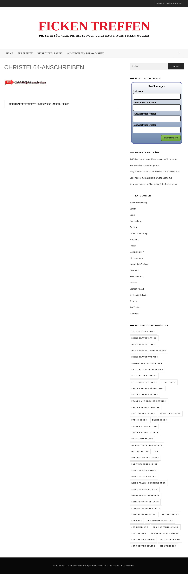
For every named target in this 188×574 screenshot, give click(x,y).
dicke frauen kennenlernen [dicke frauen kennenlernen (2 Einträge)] (149, 351)
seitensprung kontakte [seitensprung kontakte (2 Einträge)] (146, 508)
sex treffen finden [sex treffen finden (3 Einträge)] (143, 540)
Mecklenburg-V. (137, 252)
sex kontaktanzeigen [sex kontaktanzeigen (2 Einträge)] (160, 521)
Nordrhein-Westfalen (139, 264)
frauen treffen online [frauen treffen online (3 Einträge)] (146, 407)
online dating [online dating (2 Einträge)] (140, 451)
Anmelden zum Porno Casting (85, 53)
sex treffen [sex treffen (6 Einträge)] (139, 533)
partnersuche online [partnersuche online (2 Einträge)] (145, 464)
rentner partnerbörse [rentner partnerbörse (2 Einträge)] (145, 496)
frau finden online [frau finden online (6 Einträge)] (143, 414)
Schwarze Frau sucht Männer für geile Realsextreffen (154, 184)
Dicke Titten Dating (50, 53)
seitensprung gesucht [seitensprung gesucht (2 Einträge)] (145, 502)
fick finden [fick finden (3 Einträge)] (169, 382)
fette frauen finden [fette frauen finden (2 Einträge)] (144, 382)
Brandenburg (135, 221)
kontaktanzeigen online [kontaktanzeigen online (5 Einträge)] (147, 445)
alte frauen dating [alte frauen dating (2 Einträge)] (143, 332)
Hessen (133, 245)
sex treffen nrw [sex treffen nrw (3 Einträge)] (170, 540)
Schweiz (133, 301)
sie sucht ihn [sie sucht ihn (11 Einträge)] (168, 546)
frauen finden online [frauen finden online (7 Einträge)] (145, 395)
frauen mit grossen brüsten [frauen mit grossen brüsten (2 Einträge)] (149, 401)
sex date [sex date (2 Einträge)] (137, 521)
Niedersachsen (136, 258)
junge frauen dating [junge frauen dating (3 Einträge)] (144, 426)
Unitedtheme (127, 566)
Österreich (134, 270)
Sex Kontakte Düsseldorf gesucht (145, 165)
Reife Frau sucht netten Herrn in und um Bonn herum (39, 104)
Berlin (132, 215)
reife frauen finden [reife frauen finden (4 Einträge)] (144, 477)
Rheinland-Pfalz (137, 276)
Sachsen (133, 282)
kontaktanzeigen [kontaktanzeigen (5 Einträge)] (142, 439)
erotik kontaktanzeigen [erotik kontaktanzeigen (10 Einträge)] (147, 363)
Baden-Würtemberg (138, 202)
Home (9, 53)
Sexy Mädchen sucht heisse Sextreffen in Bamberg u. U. (155, 171)
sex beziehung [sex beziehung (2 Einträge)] (170, 514)
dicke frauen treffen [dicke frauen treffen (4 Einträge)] (145, 357)
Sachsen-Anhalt (137, 289)
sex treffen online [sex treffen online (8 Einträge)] (143, 546)
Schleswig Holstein (138, 295)
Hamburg (134, 239)
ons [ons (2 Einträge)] (156, 451)
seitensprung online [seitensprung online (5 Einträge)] (144, 514)
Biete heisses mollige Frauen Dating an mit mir (151, 178)
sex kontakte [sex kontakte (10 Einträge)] (140, 527)
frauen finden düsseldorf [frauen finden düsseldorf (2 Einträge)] (148, 388)
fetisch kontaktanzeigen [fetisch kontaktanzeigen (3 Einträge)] (147, 370)
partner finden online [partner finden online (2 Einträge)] (145, 458)
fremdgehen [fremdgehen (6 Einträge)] (159, 420)
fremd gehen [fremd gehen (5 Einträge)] (139, 420)
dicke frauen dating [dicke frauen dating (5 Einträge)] (144, 338)
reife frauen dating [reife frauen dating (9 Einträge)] (144, 470)
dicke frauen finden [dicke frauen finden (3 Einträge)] (144, 344)
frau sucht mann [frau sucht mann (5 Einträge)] (170, 414)
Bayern (133, 209)
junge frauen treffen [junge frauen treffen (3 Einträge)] (145, 433)
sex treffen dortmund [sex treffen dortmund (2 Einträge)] (165, 533)
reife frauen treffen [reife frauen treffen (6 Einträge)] (145, 489)
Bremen (133, 227)
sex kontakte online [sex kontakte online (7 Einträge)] (166, 527)
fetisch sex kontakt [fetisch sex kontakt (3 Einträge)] (144, 376)
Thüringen (134, 313)
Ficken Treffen (94, 26)
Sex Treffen (25, 53)
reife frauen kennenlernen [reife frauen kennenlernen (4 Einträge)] (149, 483)
